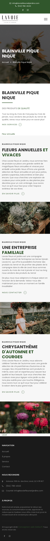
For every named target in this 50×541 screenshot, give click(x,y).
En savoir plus (13, 193)
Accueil (5, 62)
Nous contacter (14, 292)
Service (5, 461)
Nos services (12, 124)
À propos (6, 456)
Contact (6, 466)
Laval (4, 434)
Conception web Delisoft (30, 527)
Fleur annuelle (8, 134)
